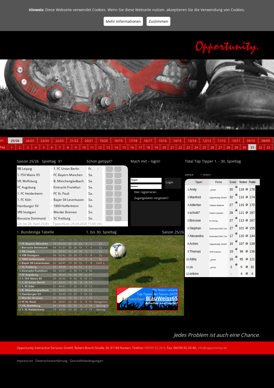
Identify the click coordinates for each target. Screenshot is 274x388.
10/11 (236, 141)
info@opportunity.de (212, 348)
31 (252, 147)
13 (108, 147)
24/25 (30, 141)
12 (100, 147)
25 (204, 147)
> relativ (205, 174)
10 (84, 147)
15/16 (162, 141)
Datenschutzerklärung (51, 361)
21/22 (74, 141)
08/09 (266, 141)
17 (140, 147)
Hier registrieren (145, 192)
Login (169, 182)
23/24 (45, 141)
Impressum (25, 361)
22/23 (59, 141)
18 (148, 147)
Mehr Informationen (123, 21)
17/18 (133, 141)
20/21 (89, 141)
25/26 (15, 141)
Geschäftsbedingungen (86, 361)
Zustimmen (158, 21)
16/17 (148, 141)
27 (220, 147)
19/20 (104, 141)
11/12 (221, 141)
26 (212, 147)
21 (172, 147)
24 (196, 147)
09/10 (251, 141)
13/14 (192, 141)
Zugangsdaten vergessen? (151, 198)
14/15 (177, 141)
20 (164, 147)
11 (92, 147)
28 (228, 147)
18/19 (118, 141)
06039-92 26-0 (154, 348)
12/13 (207, 141)
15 (124, 147)
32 (260, 147)
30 (244, 147)
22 (180, 147)
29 (236, 147)
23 (188, 147)
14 (116, 147)
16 (132, 147)
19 (156, 147)
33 (268, 147)
